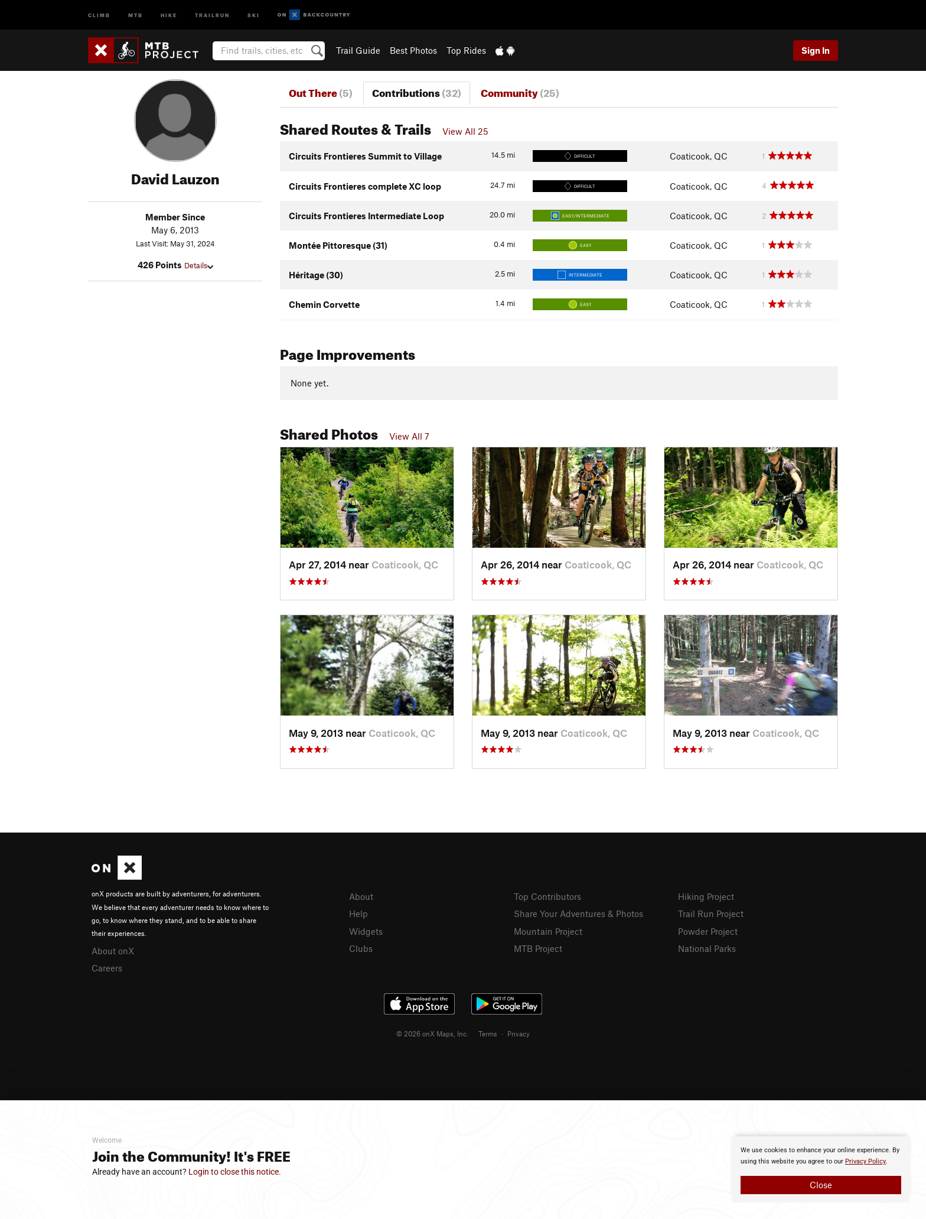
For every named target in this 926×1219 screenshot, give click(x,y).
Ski (253, 14)
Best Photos (413, 50)
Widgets (366, 931)
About (361, 896)
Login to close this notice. (234, 1171)
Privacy (518, 1033)
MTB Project (538, 948)
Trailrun (212, 14)
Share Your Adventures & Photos (578, 913)
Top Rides (466, 50)
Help (358, 913)
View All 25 (465, 131)
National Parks (707, 948)
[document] (821, 1169)
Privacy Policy (865, 1161)
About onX (113, 950)
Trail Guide (358, 50)
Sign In (815, 50)
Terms (487, 1033)
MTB (135, 14)
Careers (107, 968)
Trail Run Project (711, 913)
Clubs (361, 948)
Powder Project (708, 931)
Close (821, 1184)
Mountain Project (548, 931)
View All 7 (409, 436)
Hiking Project (706, 896)
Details (198, 265)
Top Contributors (547, 896)
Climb (99, 14)
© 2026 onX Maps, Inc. (432, 1033)
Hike (169, 14)
